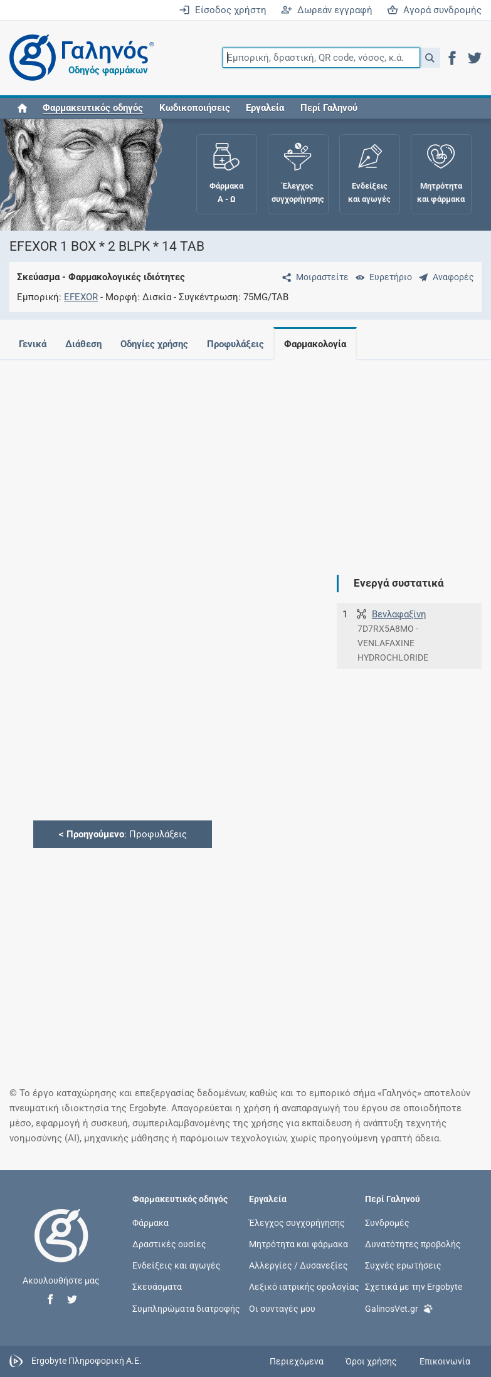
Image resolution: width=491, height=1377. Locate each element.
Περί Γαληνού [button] (328, 107)
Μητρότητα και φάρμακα (298, 1244)
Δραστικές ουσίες (169, 1244)
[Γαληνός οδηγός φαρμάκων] (78, 58)
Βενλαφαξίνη (399, 614)
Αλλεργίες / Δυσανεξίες (298, 1265)
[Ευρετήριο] (381, 277)
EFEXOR (81, 297)
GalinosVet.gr (399, 1307)
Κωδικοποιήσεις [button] (194, 107)
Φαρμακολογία (325, 344)
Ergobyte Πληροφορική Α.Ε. (86, 1361)
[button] (430, 58)
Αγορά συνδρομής (434, 10)
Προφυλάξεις (243, 344)
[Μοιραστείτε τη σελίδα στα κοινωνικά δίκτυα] (313, 277)
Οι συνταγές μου (282, 1308)
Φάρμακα (150, 1222)
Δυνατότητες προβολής (413, 1244)
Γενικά (32, 344)
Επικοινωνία (445, 1361)
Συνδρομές (387, 1222)
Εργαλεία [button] (265, 107)
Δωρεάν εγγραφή (326, 10)
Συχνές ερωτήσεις (403, 1265)
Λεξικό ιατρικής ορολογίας (304, 1287)
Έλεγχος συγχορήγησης (297, 1222)
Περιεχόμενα (297, 1361)
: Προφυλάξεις (123, 834)
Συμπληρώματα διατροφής (186, 1308)
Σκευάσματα (157, 1287)
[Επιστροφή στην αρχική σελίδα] (61, 1248)
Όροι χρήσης (371, 1361)
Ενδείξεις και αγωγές (176, 1265)
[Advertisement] (241, 457)
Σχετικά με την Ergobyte (413, 1287)
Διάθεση (86, 344)
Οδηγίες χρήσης (159, 344)
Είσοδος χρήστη (223, 10)
